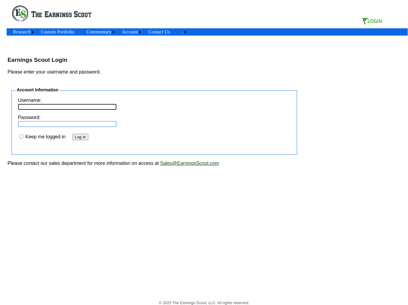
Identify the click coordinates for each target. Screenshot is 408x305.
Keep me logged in (45, 136)
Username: (30, 100)
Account (130, 31)
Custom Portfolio (57, 31)
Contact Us (159, 31)
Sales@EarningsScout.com (189, 163)
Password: (29, 117)
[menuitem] (21, 32)
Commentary (99, 31)
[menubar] (97, 32)
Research (22, 31)
